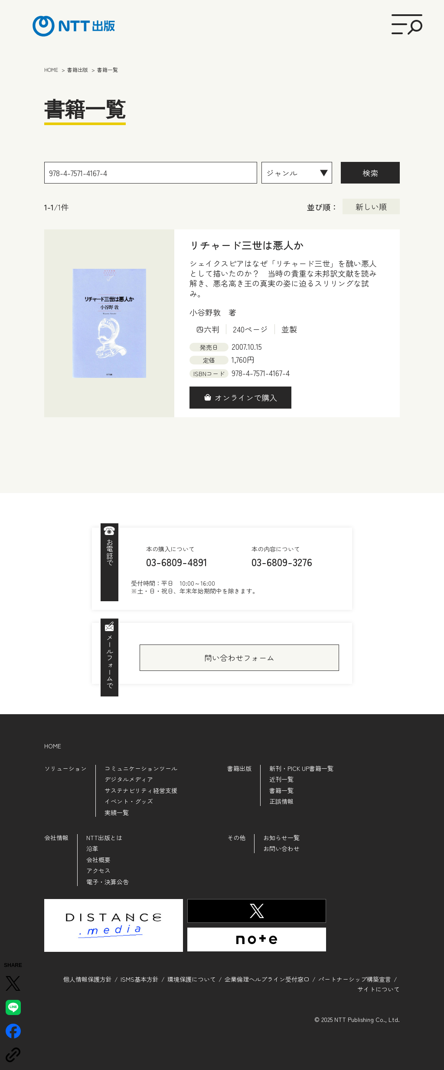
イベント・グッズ (128, 801)
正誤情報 (281, 801)
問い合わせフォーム (239, 657)
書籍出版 (239, 768)
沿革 (92, 848)
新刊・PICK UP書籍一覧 (301, 768)
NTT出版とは (104, 837)
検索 (370, 172)
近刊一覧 (281, 779)
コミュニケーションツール (140, 768)
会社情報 (56, 837)
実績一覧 (116, 812)
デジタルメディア (128, 779)
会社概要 (98, 860)
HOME (52, 745)
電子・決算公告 (107, 882)
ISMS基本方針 (140, 979)
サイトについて (378, 989)
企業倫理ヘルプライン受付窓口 (267, 979)
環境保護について (191, 979)
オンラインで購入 (246, 397)
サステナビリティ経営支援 (140, 790)
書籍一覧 (281, 790)
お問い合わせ (281, 848)
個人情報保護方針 (87, 979)
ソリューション (65, 768)
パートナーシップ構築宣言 (354, 979)
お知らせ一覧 (281, 837)
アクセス (98, 870)
